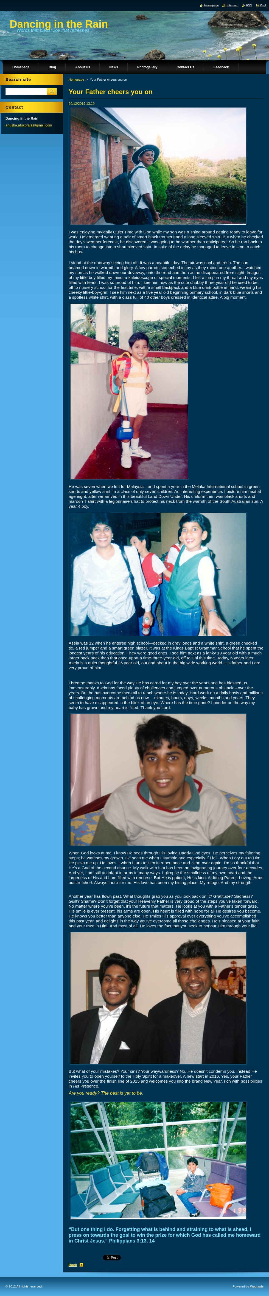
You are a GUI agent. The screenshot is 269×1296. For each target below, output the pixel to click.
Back (73, 1265)
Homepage (76, 79)
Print (263, 5)
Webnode (257, 1286)
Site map (232, 5)
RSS (249, 5)
